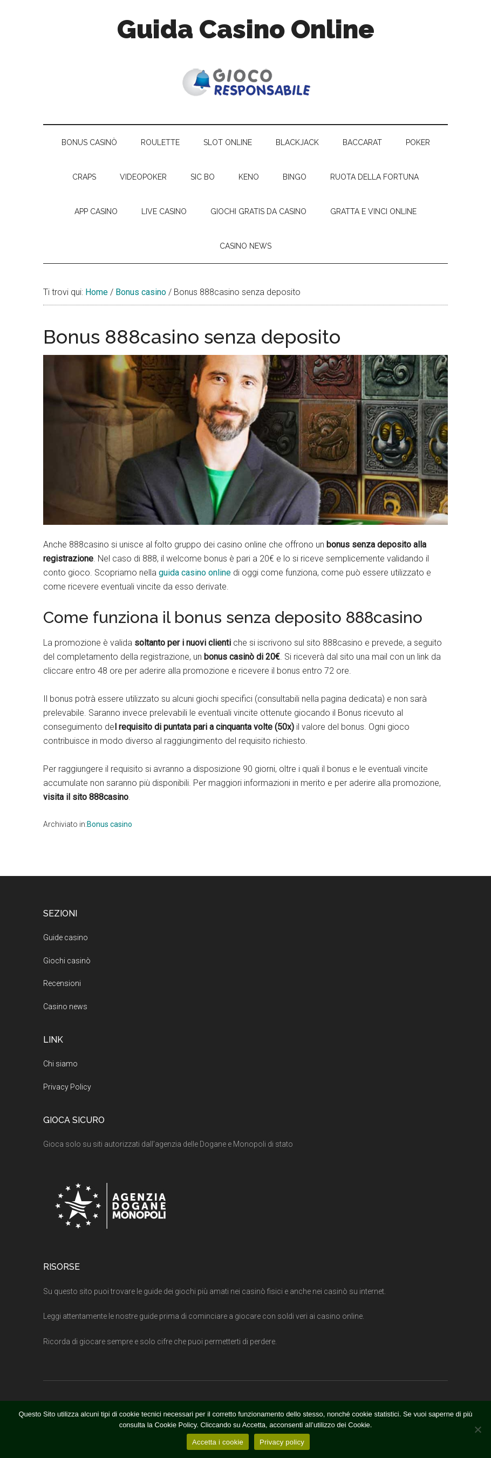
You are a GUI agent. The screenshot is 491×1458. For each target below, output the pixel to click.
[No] (477, 1429)
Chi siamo (60, 1063)
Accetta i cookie (217, 1442)
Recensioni (62, 983)
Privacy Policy (67, 1087)
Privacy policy (282, 1442)
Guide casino (65, 937)
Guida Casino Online (245, 29)
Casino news (65, 1006)
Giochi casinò (67, 960)
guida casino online (195, 572)
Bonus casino (109, 824)
